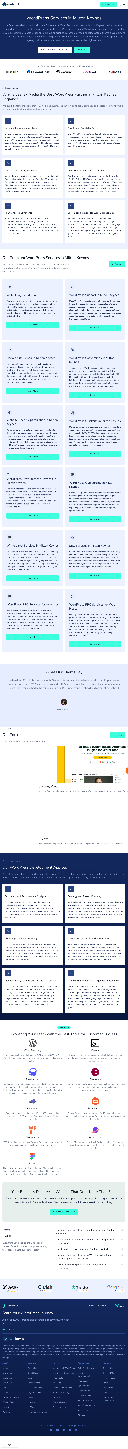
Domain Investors (61, 1402)
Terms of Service (110, 1368)
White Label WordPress (64, 1368)
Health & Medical (35, 1383)
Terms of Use (109, 1373)
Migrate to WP (84, 1391)
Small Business (35, 1373)
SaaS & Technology (61, 1393)
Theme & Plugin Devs (62, 1388)
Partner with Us (60, 1407)
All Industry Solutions (37, 1412)
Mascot (5, 1407)
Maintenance (83, 1410)
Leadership (7, 1378)
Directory (32, 1402)
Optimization (83, 1386)
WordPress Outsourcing (63, 1373)
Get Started (108, 1388)
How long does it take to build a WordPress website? (83, 1249)
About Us (6, 1368)
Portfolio (6, 1412)
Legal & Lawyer (35, 1393)
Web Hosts (58, 1378)
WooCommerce (85, 1401)
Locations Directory (11, 1398)
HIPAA (31, 1407)
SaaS (30, 1378)
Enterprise (32, 1368)
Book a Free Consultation (108, 1399)
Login (105, 1383)
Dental (31, 1398)
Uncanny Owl (47, 787)
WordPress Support (87, 1405)
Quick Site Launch (86, 1368)
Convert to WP (84, 1396)
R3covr (43, 839)
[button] (8, 121)
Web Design (83, 1381)
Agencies (57, 1383)
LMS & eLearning (35, 1388)
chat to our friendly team (26, 1250)
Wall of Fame (8, 1402)
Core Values (7, 1383)
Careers (6, 1393)
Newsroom (7, 1373)
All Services (83, 1415)
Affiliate (56, 1398)
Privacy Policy (109, 1378)
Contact (106, 1393)
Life (4, 1388)
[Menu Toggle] (124, 4)
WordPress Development (84, 1375)
